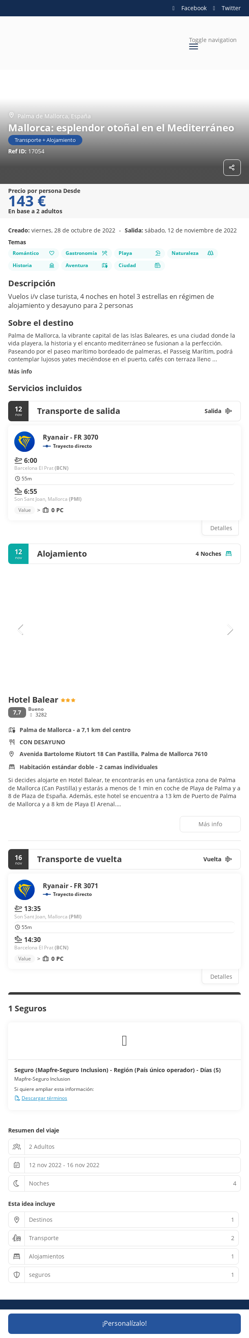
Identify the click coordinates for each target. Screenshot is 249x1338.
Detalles (221, 528)
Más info (20, 371)
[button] (20, 629)
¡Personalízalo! (124, 1323)
